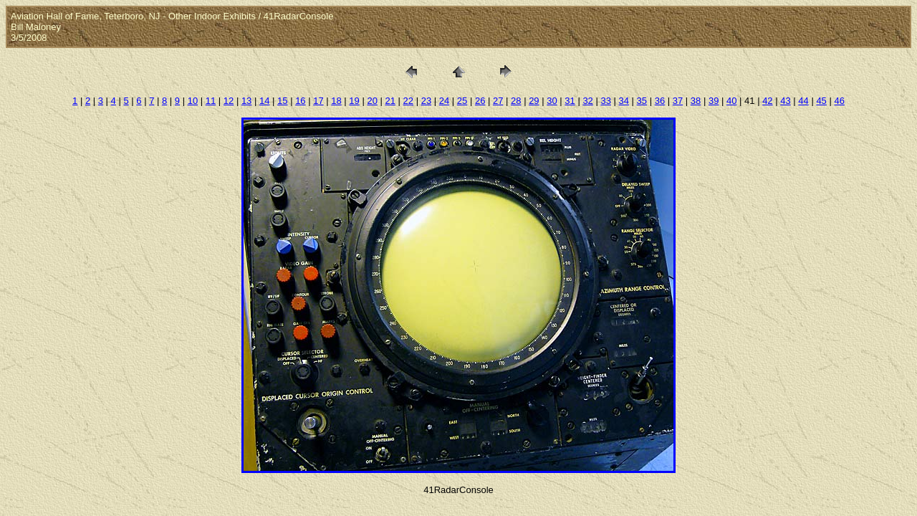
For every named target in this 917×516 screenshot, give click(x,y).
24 (444, 100)
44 (803, 100)
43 (785, 100)
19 (354, 100)
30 (552, 100)
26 (480, 100)
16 (300, 100)
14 (264, 100)
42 (767, 100)
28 (516, 100)
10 (193, 100)
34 (624, 100)
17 (318, 100)
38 (696, 100)
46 (839, 100)
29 (534, 100)
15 (282, 100)
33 (605, 100)
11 (211, 100)
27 (498, 100)
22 (408, 100)
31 (570, 100)
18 (336, 100)
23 (426, 100)
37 (678, 100)
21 (390, 100)
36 (660, 100)
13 (246, 100)
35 (642, 100)
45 (821, 100)
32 (587, 100)
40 (731, 100)
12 (229, 100)
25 (462, 100)
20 (372, 100)
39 (714, 100)
